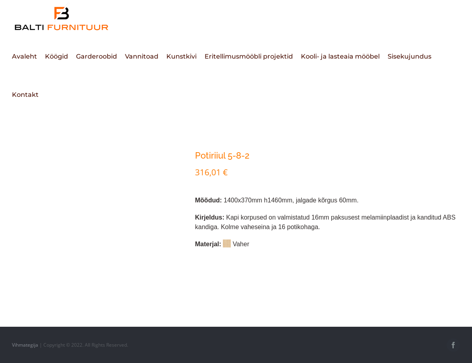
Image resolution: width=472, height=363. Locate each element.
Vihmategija (25, 344)
